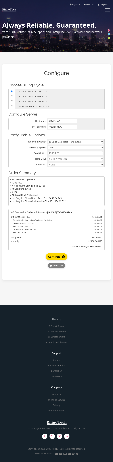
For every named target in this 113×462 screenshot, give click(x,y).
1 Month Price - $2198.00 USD (34, 91)
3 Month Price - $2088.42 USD (34, 96)
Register (103, 4)
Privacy (56, 405)
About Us (56, 394)
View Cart (89, 4)
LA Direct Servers (56, 326)
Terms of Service (56, 399)
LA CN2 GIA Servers (56, 331)
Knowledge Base (56, 365)
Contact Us (56, 370)
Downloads (56, 376)
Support (56, 360)
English (75, 4)
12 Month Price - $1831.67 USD (34, 106)
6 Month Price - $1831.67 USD (34, 101)
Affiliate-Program (56, 410)
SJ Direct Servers (56, 336)
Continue (56, 256)
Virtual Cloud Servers (56, 342)
